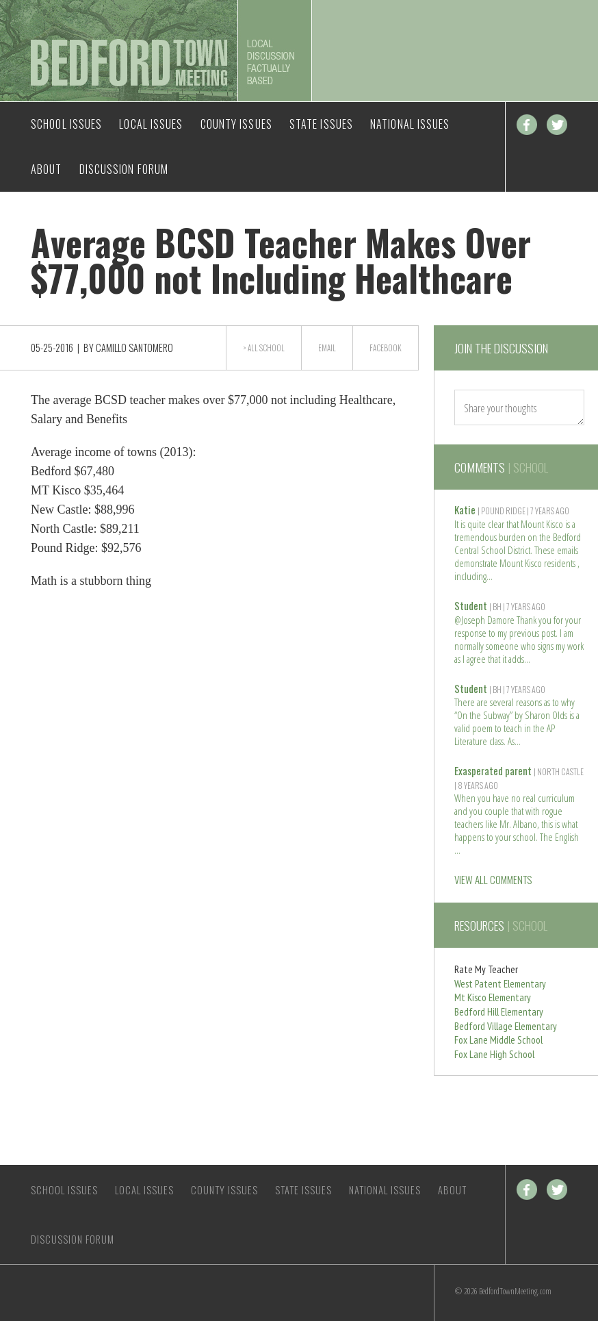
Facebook (527, 124)
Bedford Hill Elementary (498, 1011)
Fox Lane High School (494, 1054)
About (46, 169)
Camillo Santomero (134, 347)
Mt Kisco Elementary (492, 997)
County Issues (236, 124)
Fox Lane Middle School (498, 1039)
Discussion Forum (124, 169)
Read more (489, 575)
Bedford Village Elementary (505, 1026)
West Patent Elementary (500, 983)
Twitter (557, 124)
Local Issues (151, 124)
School (272, 347)
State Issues (321, 124)
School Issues (66, 124)
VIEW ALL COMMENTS (493, 879)
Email (327, 347)
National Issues (410, 124)
